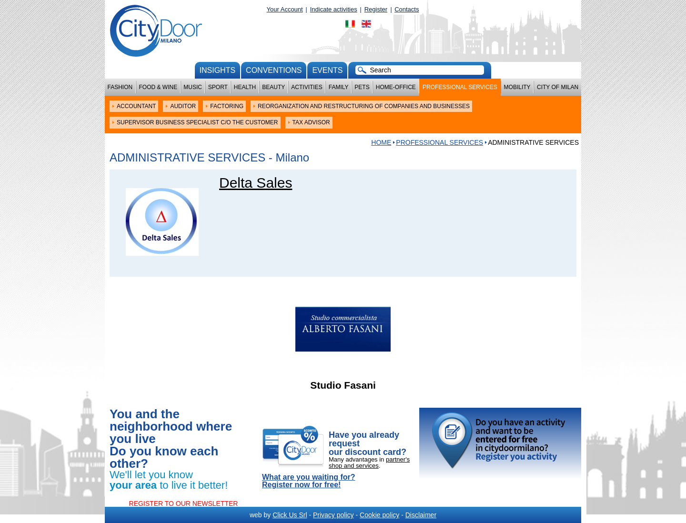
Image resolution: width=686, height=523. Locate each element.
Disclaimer (420, 515)
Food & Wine (158, 87)
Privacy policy (333, 515)
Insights (218, 70)
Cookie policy (379, 515)
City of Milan (557, 87)
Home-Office (396, 87)
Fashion (120, 87)
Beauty (273, 87)
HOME (381, 142)
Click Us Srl (289, 515)
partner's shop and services (369, 462)
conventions (274, 70)
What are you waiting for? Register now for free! (308, 481)
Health (245, 87)
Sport (218, 87)
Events (327, 70)
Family (339, 87)
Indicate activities (333, 9)
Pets (361, 87)
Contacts (406, 9)
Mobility (517, 87)
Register (375, 9)
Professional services (460, 87)
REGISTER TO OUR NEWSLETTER (183, 503)
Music (192, 87)
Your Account (285, 9)
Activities (306, 87)
